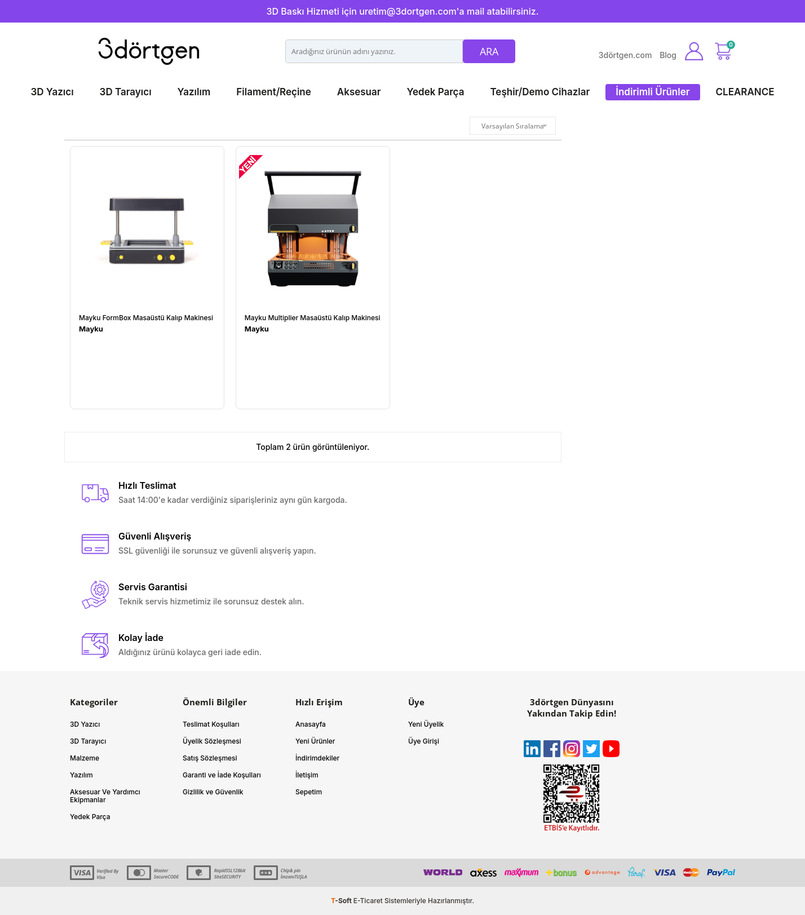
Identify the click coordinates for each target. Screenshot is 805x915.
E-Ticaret (368, 900)
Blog (668, 55)
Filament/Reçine (273, 92)
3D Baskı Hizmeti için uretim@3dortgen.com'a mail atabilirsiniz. (402, 11)
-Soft (342, 900)
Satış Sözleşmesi (210, 758)
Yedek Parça (436, 92)
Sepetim (308, 792)
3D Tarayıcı (126, 92)
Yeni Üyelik (426, 724)
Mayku (91, 328)
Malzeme (84, 758)
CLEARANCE (745, 92)
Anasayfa (310, 724)
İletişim (307, 775)
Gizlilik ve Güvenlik (213, 792)
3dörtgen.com (625, 55)
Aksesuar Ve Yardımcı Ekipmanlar (105, 796)
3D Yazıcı (51, 92)
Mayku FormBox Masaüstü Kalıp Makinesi (146, 318)
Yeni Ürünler (315, 741)
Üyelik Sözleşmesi (212, 741)
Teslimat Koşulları (211, 724)
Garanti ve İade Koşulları (222, 775)
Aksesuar (359, 92)
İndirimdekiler (317, 758)
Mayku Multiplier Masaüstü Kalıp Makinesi (313, 318)
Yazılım (194, 92)
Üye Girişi (423, 741)
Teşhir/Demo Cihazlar (540, 92)
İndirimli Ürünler (652, 92)
